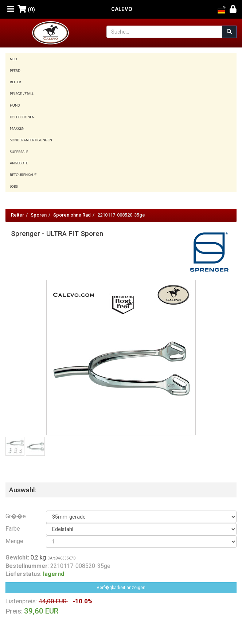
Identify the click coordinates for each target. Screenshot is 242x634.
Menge (14, 541)
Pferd (15, 70)
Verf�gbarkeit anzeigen (121, 587)
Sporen (39, 215)
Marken (17, 128)
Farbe (12, 528)
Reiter (15, 82)
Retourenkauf (23, 174)
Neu (13, 59)
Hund (15, 105)
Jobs (14, 186)
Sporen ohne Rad (72, 215)
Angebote (19, 163)
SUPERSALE (19, 151)
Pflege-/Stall (22, 93)
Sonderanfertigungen (31, 140)
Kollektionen (22, 117)
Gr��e (15, 516)
